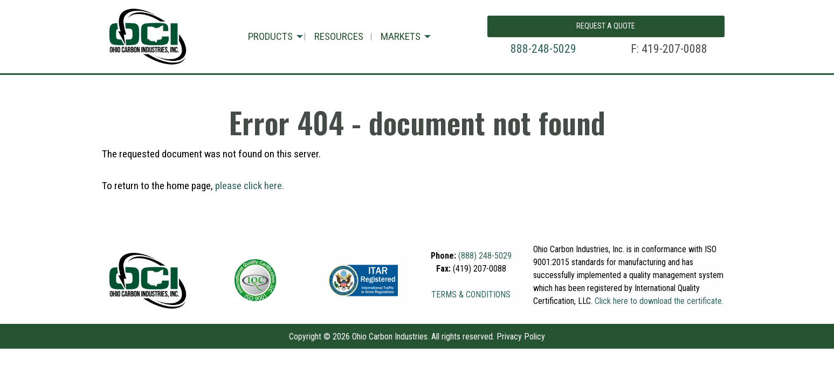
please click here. (249, 185)
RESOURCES (338, 36)
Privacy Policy (521, 336)
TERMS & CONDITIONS (471, 294)
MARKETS (401, 36)
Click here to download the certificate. (659, 301)
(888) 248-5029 (485, 256)
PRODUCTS (270, 36)
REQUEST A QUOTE (605, 26)
